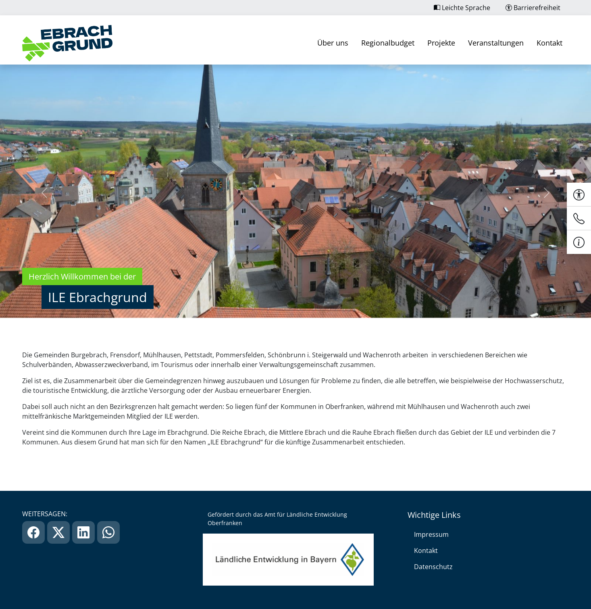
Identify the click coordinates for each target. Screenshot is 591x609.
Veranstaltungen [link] (496, 43)
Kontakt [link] (549, 43)
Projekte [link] (441, 43)
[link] (67, 43)
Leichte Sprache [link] (462, 7)
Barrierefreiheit (533, 7)
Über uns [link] (332, 43)
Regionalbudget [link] (387, 43)
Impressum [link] (431, 534)
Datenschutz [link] (433, 566)
